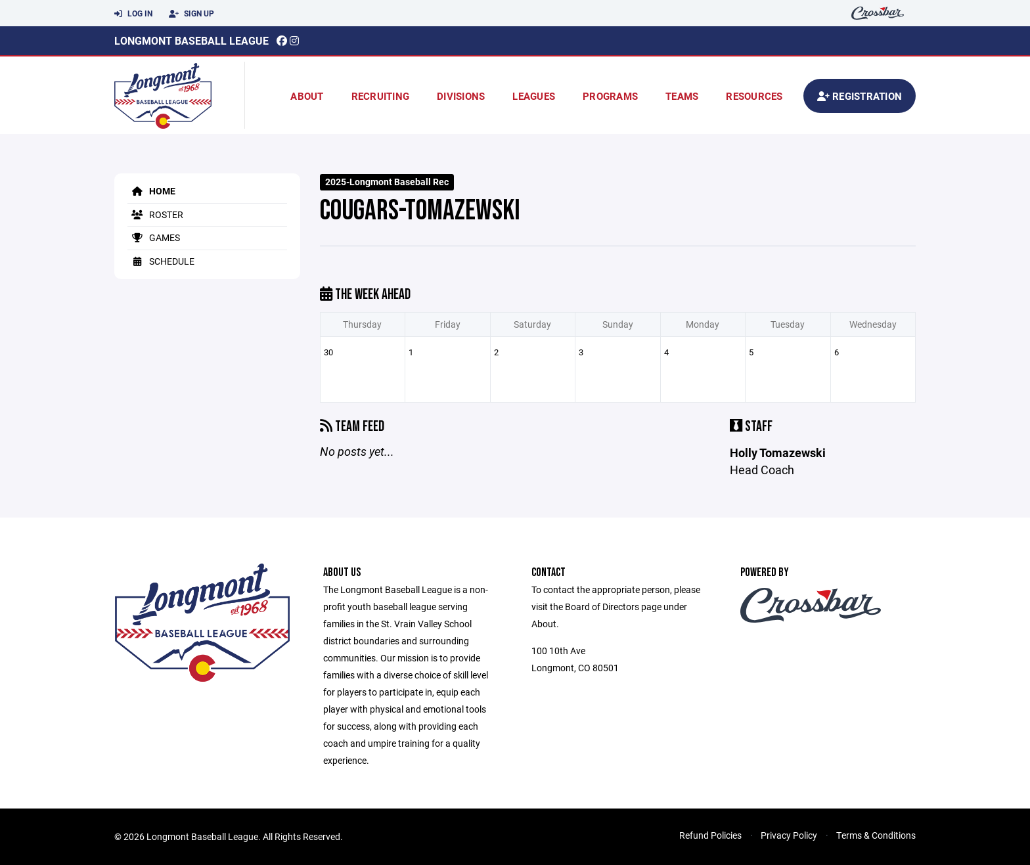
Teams (681, 95)
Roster (155, 214)
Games (153, 237)
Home (151, 191)
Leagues (533, 95)
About (306, 95)
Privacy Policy (789, 835)
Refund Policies (710, 835)
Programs (610, 95)
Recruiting (380, 95)
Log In (133, 14)
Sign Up (191, 14)
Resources (754, 95)
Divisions (461, 95)
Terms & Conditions (876, 835)
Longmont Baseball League (191, 40)
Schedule (160, 261)
